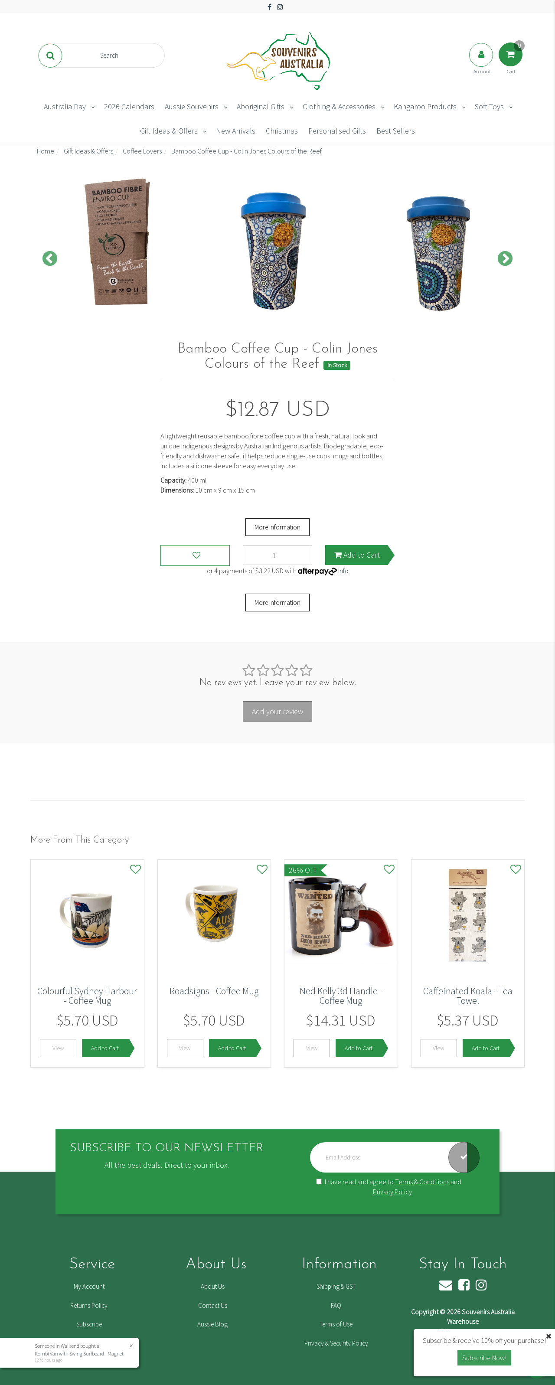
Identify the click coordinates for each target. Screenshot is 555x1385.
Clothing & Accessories (339, 106)
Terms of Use (336, 1324)
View (58, 1048)
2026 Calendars (129, 106)
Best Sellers (395, 131)
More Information (277, 527)
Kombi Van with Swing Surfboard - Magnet (78, 1353)
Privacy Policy (392, 1191)
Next (505, 259)
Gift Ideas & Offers (169, 131)
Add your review (277, 711)
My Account (89, 1286)
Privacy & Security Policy (336, 1343)
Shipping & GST (336, 1286)
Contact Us (212, 1305)
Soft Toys (489, 106)
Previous (50, 259)
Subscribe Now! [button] (484, 1357)
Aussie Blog (212, 1324)
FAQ (336, 1305)
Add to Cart (357, 555)
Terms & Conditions (422, 1181)
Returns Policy (89, 1305)
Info (343, 570)
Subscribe (89, 1324)
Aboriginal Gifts (260, 106)
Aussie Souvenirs (192, 106)
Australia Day (65, 106)
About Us (213, 1286)
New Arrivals (235, 131)
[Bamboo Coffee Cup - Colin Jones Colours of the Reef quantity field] (277, 555)
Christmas (282, 131)
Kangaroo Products (425, 106)
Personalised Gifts (337, 131)
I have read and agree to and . (388, 1186)
